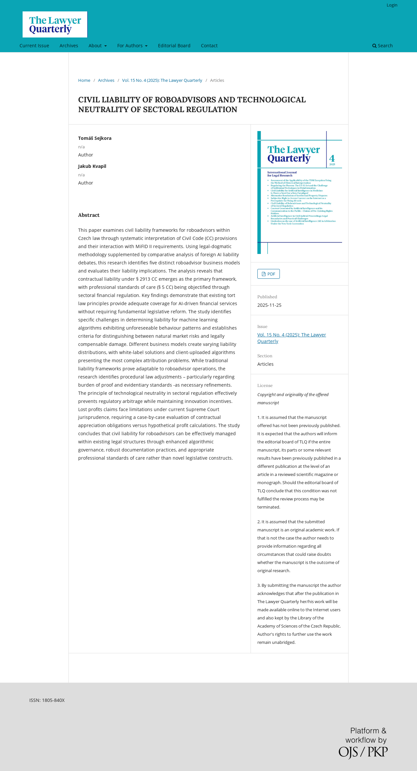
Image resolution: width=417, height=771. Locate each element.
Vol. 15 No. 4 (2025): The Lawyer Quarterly (162, 80)
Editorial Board (174, 45)
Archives (69, 45)
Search (382, 45)
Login (392, 5)
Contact (209, 45)
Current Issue (34, 45)
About (96, 45)
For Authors (130, 45)
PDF (270, 274)
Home (84, 80)
